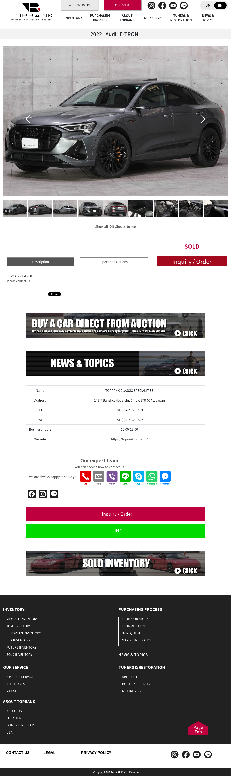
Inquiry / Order (191, 261)
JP (208, 5)
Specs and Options (114, 261)
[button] (28, 119)
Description (40, 261)
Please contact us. (19, 281)
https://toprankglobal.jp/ (129, 439)
